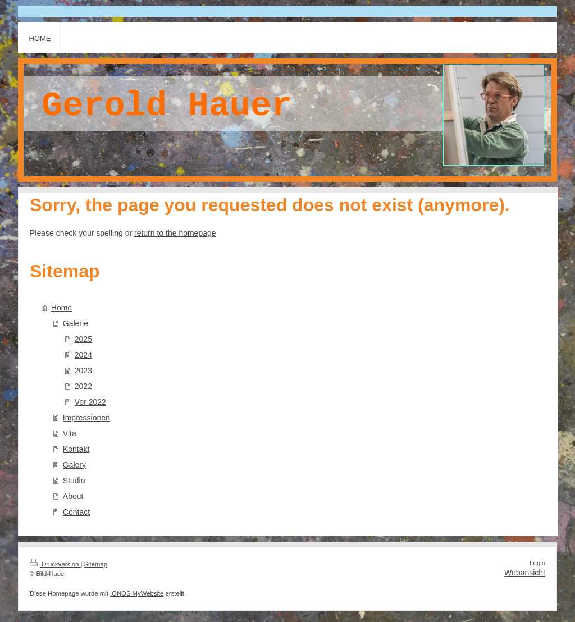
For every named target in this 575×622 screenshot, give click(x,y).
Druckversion (55, 564)
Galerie (75, 323)
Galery (74, 464)
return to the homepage (175, 232)
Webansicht (524, 572)
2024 (83, 354)
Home (61, 307)
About (73, 496)
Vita (69, 433)
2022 (83, 386)
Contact (76, 511)
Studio (74, 480)
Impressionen (86, 417)
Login (537, 563)
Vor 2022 (90, 401)
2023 (83, 370)
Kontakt (76, 449)
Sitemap (96, 564)
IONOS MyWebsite (136, 593)
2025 (83, 339)
